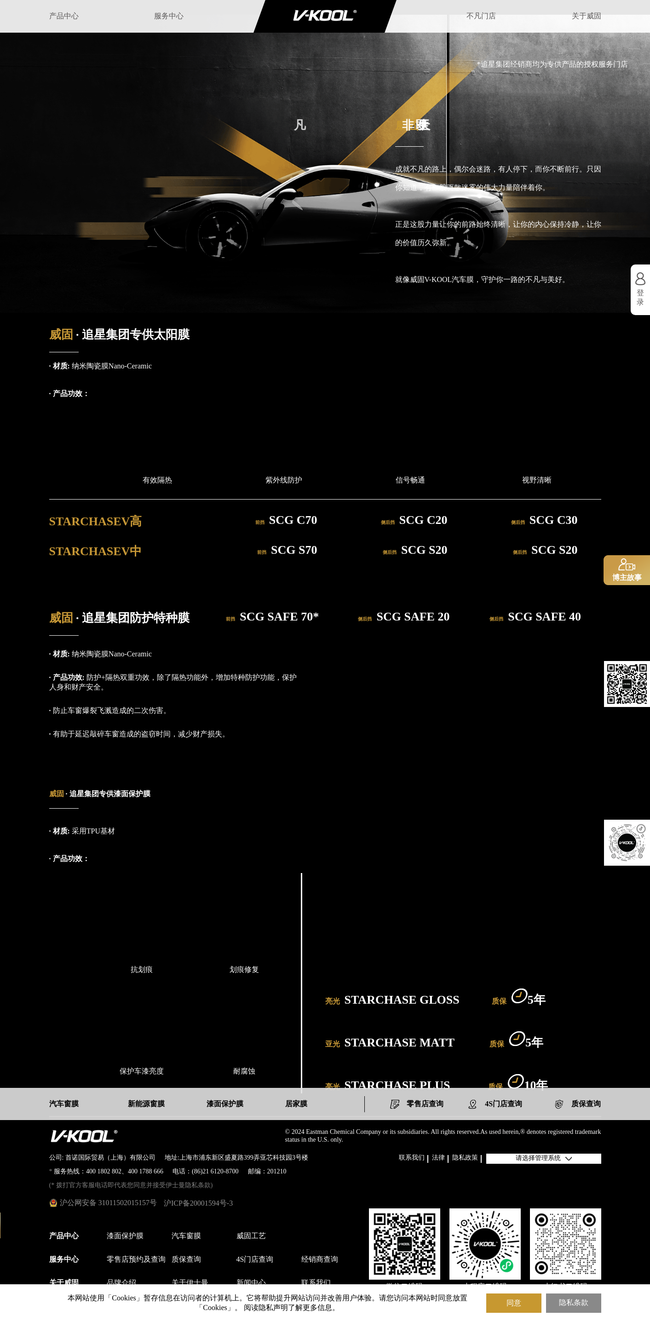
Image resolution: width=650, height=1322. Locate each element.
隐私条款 (573, 1303)
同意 (513, 1303)
